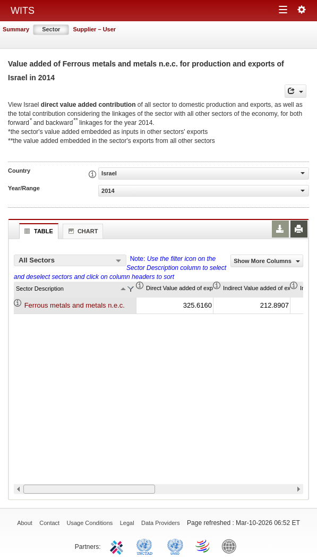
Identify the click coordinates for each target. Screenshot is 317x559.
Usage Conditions (90, 523)
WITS (23, 10)
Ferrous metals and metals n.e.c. (74, 305)
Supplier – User (94, 29)
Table (37, 231)
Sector (51, 29)
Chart (81, 231)
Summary (16, 29)
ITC (118, 545)
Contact (49, 523)
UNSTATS (175, 545)
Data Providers (160, 523)
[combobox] (70, 260)
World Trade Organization (203, 545)
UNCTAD (146, 545)
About (24, 523)
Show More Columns (267, 261)
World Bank (231, 545)
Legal (127, 523)
